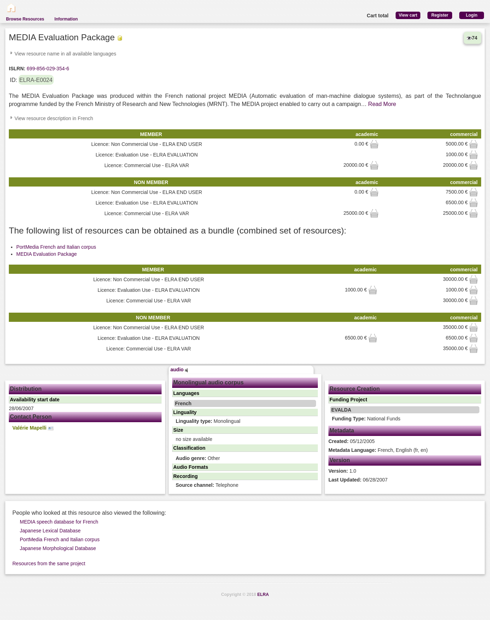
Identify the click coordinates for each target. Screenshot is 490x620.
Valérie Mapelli (32, 428)
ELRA (263, 594)
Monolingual (208, 421)
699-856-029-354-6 (47, 68)
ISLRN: (17, 68)
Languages (186, 393)
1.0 (342, 471)
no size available (194, 439)
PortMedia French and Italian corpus (56, 247)
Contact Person (31, 417)
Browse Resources (25, 19)
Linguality (185, 412)
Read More (382, 104)
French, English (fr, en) (378, 450)
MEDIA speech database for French (59, 522)
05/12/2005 (351, 441)
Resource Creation (354, 389)
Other (198, 458)
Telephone (207, 485)
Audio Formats (190, 467)
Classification (189, 448)
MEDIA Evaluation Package (46, 254)
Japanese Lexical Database (50, 530)
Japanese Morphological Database (58, 548)
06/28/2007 (357, 480)
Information (66, 19)
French (183, 403)
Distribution (26, 389)
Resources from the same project (48, 563)
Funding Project (348, 399)
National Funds (366, 418)
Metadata (341, 430)
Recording (185, 476)
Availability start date (34, 399)
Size (178, 430)
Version (339, 460)
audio (179, 369)
